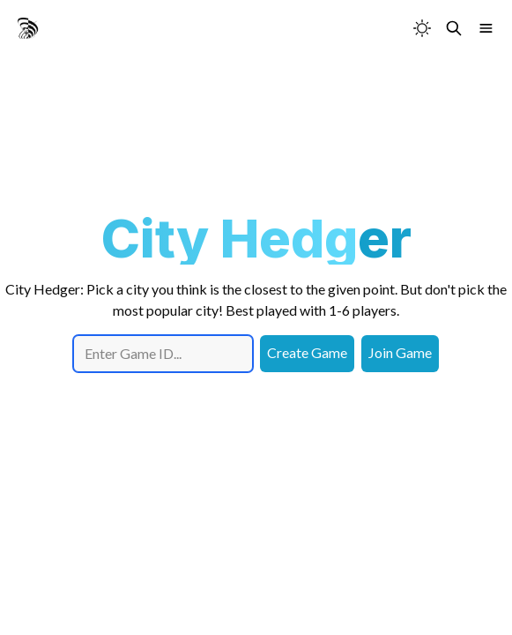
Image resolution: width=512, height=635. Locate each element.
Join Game (400, 352)
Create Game (307, 352)
